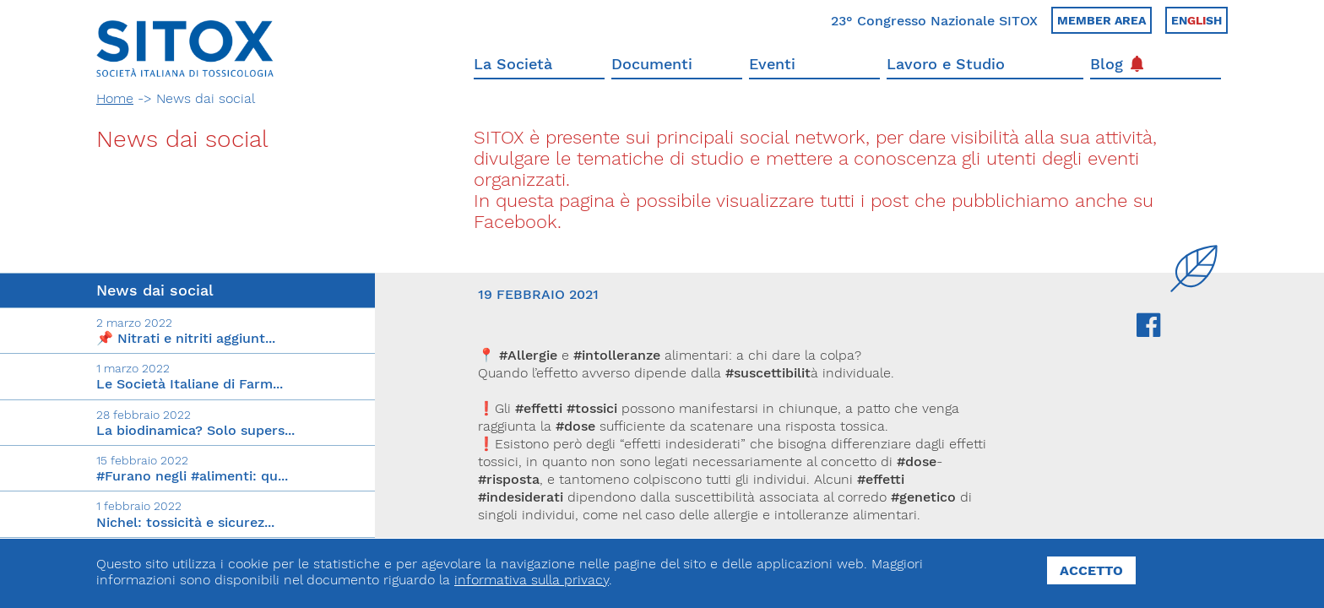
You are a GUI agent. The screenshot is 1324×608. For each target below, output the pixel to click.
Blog (1116, 64)
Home (114, 98)
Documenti (651, 64)
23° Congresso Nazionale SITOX (934, 21)
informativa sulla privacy (531, 580)
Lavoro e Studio (946, 64)
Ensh (1196, 20)
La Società (513, 64)
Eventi (772, 64)
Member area (1101, 20)
